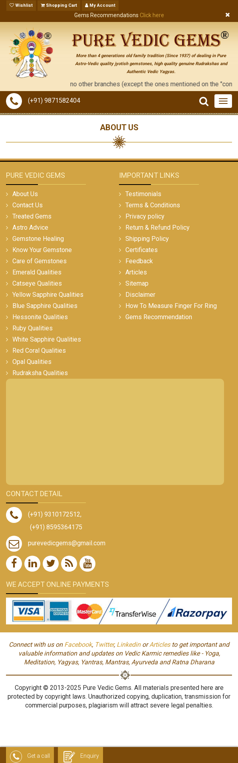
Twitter (104, 644)
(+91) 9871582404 (43, 100)
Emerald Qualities (36, 272)
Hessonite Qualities (40, 317)
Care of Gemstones (39, 261)
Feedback (139, 261)
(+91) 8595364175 (56, 527)
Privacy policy (145, 216)
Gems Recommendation (158, 317)
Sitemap (137, 283)
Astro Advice (30, 227)
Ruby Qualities (32, 328)
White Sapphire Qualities (46, 339)
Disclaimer (140, 294)
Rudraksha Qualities (40, 373)
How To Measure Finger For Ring (171, 306)
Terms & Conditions (152, 205)
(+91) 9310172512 (43, 514)
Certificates (141, 250)
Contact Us (27, 205)
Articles (136, 272)
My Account (100, 5)
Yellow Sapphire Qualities (47, 294)
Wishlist (21, 5)
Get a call (30, 756)
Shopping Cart (59, 5)
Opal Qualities (32, 362)
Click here (152, 15)
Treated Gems (32, 216)
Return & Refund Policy (157, 227)
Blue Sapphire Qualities (44, 306)
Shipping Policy (147, 238)
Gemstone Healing (38, 238)
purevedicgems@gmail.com (66, 543)
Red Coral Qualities (39, 350)
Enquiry (80, 756)
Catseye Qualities (37, 283)
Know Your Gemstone (42, 250)
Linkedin (129, 644)
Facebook (78, 644)
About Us (25, 194)
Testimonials (143, 194)
